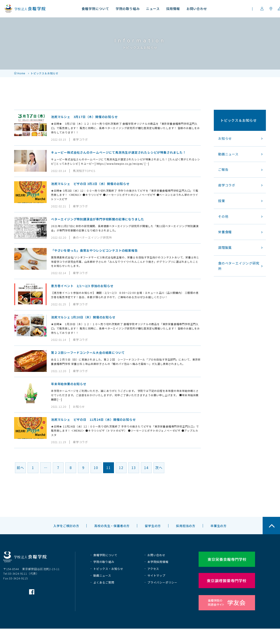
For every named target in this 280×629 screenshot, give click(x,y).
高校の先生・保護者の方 (112, 526)
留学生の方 (153, 526)
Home (21, 73)
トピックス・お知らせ (108, 569)
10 (96, 467)
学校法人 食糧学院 (25, 9)
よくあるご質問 (103, 582)
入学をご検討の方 (66, 526)
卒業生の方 (219, 526)
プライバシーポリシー (162, 582)
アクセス (153, 569)
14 (146, 467)
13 (134, 467)
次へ (159, 467)
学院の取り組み (103, 562)
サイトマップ (156, 575)
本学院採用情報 (157, 562)
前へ (20, 467)
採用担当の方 (185, 526)
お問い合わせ (156, 555)
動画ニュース (102, 575)
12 (121, 467)
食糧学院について (105, 555)
